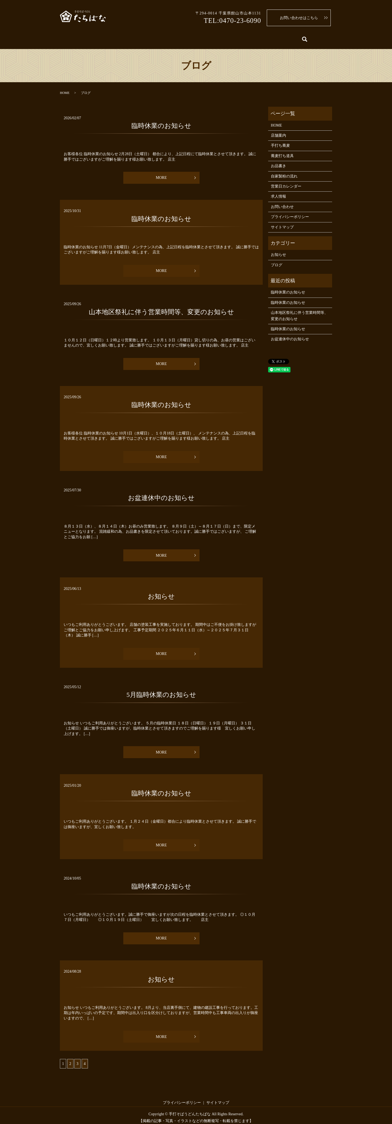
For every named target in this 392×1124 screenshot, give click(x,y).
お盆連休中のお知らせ (161, 493)
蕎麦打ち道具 (229, 37)
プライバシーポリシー (290, 213)
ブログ (276, 261)
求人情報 (305, 37)
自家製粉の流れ (192, 37)
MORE (161, 173)
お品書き (158, 37)
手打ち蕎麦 (128, 37)
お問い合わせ (282, 202)
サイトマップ (282, 223)
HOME (72, 37)
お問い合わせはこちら (299, 18)
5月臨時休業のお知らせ (161, 690)
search (325, 38)
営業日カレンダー (269, 37)
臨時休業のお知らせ (161, 121)
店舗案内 (98, 37)
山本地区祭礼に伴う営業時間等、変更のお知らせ (161, 307)
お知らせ (161, 592)
